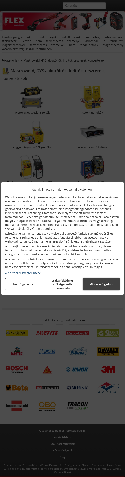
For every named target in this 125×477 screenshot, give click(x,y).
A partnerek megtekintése (23, 273)
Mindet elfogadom (101, 284)
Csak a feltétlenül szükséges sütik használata (63, 284)
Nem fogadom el (23, 284)
